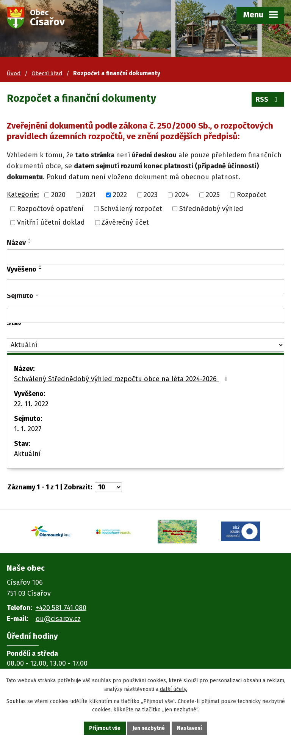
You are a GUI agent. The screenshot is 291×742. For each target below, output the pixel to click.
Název (16, 243)
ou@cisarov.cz (58, 619)
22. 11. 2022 (31, 404)
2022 (120, 195)
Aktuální (27, 454)
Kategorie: (23, 194)
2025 (213, 195)
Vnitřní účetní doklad (51, 222)
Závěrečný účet (125, 222)
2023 (151, 195)
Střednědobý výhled (211, 208)
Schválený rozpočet (131, 208)
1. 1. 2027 (28, 429)
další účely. (173, 689)
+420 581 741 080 (61, 608)
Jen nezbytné (149, 728)
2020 (58, 195)
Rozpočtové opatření (50, 208)
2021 (89, 195)
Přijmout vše (104, 728)
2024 (182, 195)
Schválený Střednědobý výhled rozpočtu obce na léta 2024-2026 (122, 379)
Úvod (13, 73)
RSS (268, 99)
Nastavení (189, 728)
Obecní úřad (46, 73)
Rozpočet (251, 195)
